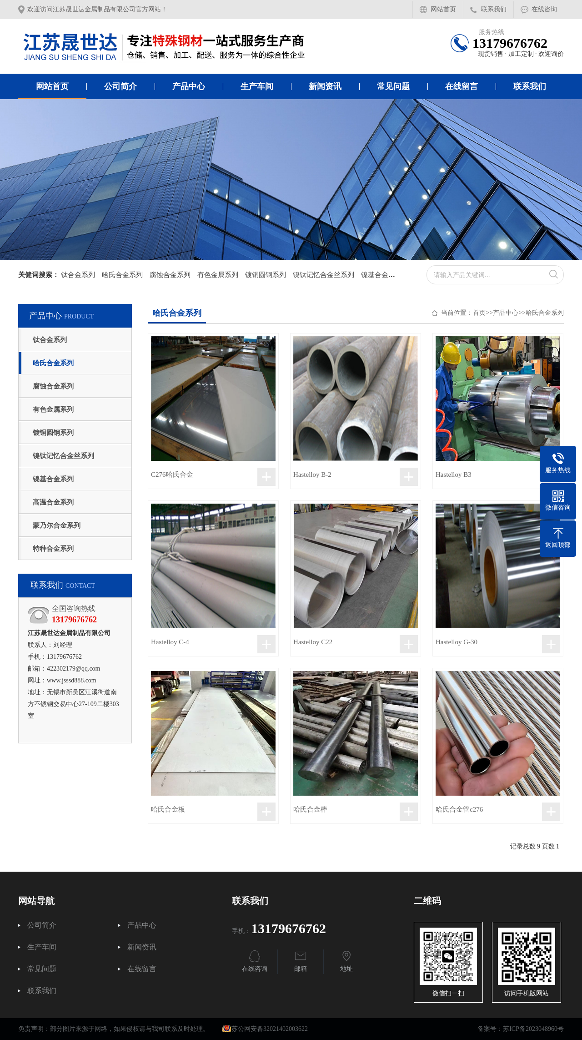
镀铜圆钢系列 (265, 274)
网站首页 (443, 9)
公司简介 (120, 86)
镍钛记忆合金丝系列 (323, 274)
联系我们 (494, 9)
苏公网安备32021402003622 (265, 1028)
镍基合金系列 (381, 274)
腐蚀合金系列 (170, 274)
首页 (479, 312)
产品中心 (188, 86)
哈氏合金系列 (122, 274)
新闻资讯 (325, 86)
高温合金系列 (53, 502)
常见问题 (393, 86)
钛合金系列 (78, 274)
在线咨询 (544, 9)
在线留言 (461, 86)
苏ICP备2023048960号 (533, 1028)
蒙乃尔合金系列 (56, 525)
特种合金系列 (53, 548)
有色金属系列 (217, 274)
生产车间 (257, 86)
